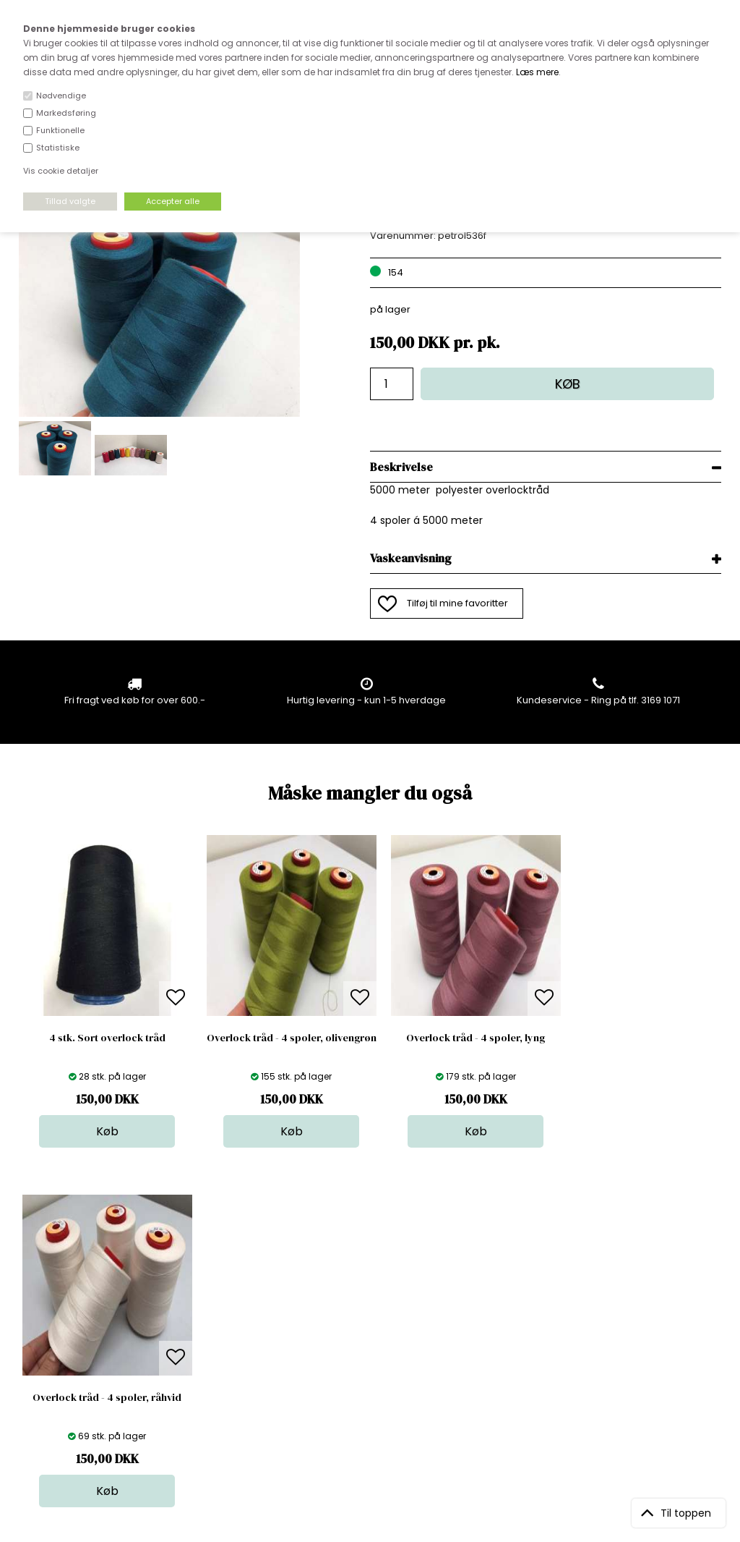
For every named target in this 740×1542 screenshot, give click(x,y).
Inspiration (380, 1390)
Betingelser (214, 1361)
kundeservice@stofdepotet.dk (90, 1361)
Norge (202, 1332)
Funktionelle (60, 130)
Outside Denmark (228, 1346)
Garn (367, 1317)
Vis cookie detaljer (60, 171)
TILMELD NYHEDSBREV (618, 1322)
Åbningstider (217, 1288)
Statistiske (57, 147)
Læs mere (537, 72)
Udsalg (372, 1361)
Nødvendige (61, 95)
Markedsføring (66, 113)
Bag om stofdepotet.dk (241, 1303)
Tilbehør (375, 1332)
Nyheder (376, 1346)
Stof (365, 1288)
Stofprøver (380, 1375)
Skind (368, 1303)
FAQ (196, 1317)
